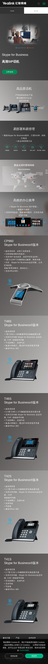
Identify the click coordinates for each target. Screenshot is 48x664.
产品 (17, 638)
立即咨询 (9, 72)
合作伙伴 (32, 638)
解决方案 (6, 638)
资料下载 (36, 11)
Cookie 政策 (24, 650)
